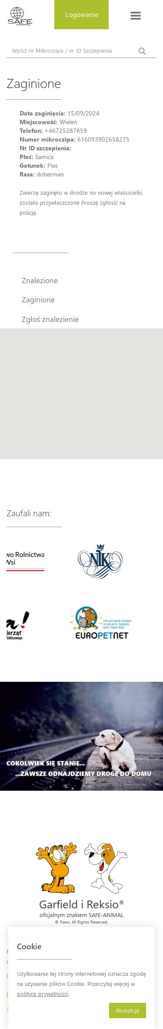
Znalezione (40, 280)
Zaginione (38, 299)
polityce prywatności (42, 993)
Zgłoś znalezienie (50, 319)
